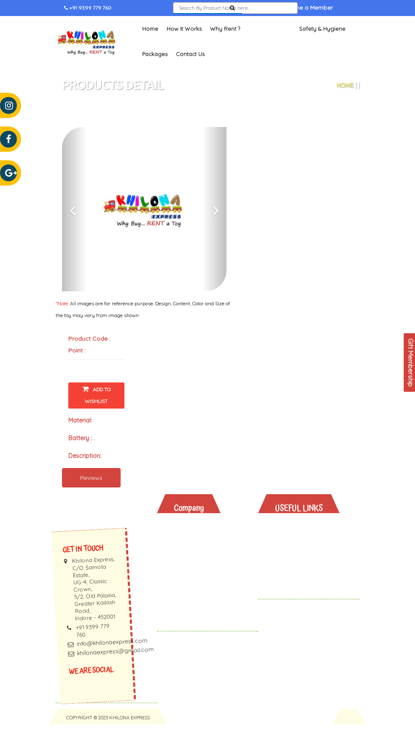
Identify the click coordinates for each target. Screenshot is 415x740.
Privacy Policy (200, 597)
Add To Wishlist (96, 410)
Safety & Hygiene (322, 44)
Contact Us (190, 70)
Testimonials (198, 564)
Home (150, 44)
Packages (154, 70)
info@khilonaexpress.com (112, 658)
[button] (74, 225)
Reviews (91, 493)
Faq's (188, 575)
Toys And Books (305, 553)
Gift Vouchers (301, 586)
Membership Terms (208, 586)
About (189, 542)
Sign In (261, 24)
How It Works (184, 44)
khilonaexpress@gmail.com (115, 667)
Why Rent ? (225, 44)
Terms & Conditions (208, 608)
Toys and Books (269, 44)
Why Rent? (296, 542)
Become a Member (306, 24)
